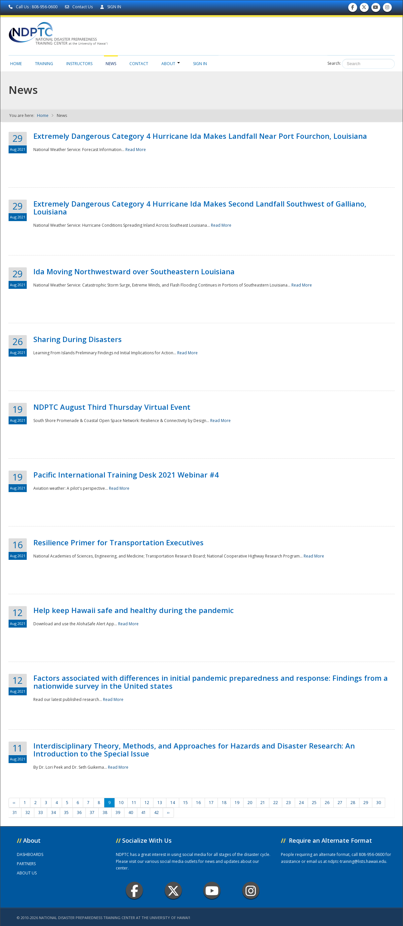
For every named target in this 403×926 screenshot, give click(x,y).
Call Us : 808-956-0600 (33, 7)
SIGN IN (110, 7)
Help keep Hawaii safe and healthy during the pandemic (133, 610)
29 (365, 802)
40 (130, 812)
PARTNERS (26, 864)
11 (134, 802)
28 (353, 802)
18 (224, 802)
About (170, 63)
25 (314, 802)
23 (288, 802)
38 (105, 812)
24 (301, 802)
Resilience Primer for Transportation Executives (118, 542)
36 (79, 812)
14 (172, 802)
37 (92, 812)
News (111, 63)
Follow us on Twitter (364, 9)
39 (118, 812)
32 (27, 812)
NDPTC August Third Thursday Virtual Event (111, 407)
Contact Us (79, 7)
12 (147, 802)
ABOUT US (27, 873)
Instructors (79, 63)
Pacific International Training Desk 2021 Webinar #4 (126, 475)
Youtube (212, 890)
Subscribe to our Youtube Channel (375, 9)
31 (15, 812)
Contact (138, 63)
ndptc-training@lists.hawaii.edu (357, 861)
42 (156, 812)
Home (16, 63)
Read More (135, 149)
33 (40, 812)
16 (198, 802)
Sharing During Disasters (77, 339)
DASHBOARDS (30, 854)
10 (121, 802)
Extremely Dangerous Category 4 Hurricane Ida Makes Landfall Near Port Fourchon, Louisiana (200, 136)
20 (250, 802)
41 (143, 812)
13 (159, 802)
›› (168, 812)
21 (262, 802)
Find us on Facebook (352, 9)
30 (378, 802)
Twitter (173, 890)
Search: (334, 63)
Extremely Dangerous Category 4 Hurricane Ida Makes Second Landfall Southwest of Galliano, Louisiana (199, 207)
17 (211, 802)
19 (237, 802)
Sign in (200, 63)
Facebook (134, 890)
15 (185, 802)
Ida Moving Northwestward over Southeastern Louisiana (134, 271)
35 (66, 812)
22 (275, 802)
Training (44, 63)
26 (327, 802)
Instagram (251, 890)
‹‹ (14, 802)
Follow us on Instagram (387, 9)
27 (340, 802)
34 (53, 812)
